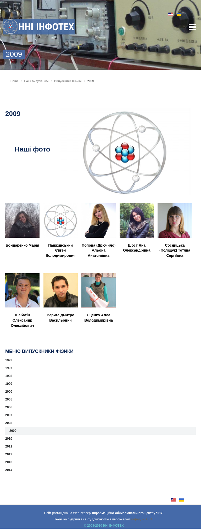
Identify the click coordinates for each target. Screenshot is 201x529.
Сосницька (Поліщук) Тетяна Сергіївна (174, 250)
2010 (8, 438)
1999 (8, 384)
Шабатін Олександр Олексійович (22, 320)
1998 (8, 376)
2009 (12, 431)
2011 (8, 446)
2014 (8, 470)
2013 (8, 462)
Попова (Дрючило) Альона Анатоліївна (98, 250)
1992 (8, 360)
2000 (8, 391)
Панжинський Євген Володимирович (60, 250)
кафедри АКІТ (141, 519)
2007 (8, 415)
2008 (8, 423)
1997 (8, 368)
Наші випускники (36, 81)
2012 (8, 454)
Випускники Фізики (68, 81)
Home (14, 81)
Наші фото (32, 149)
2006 (8, 407)
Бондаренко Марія (22, 245)
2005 (8, 399)
